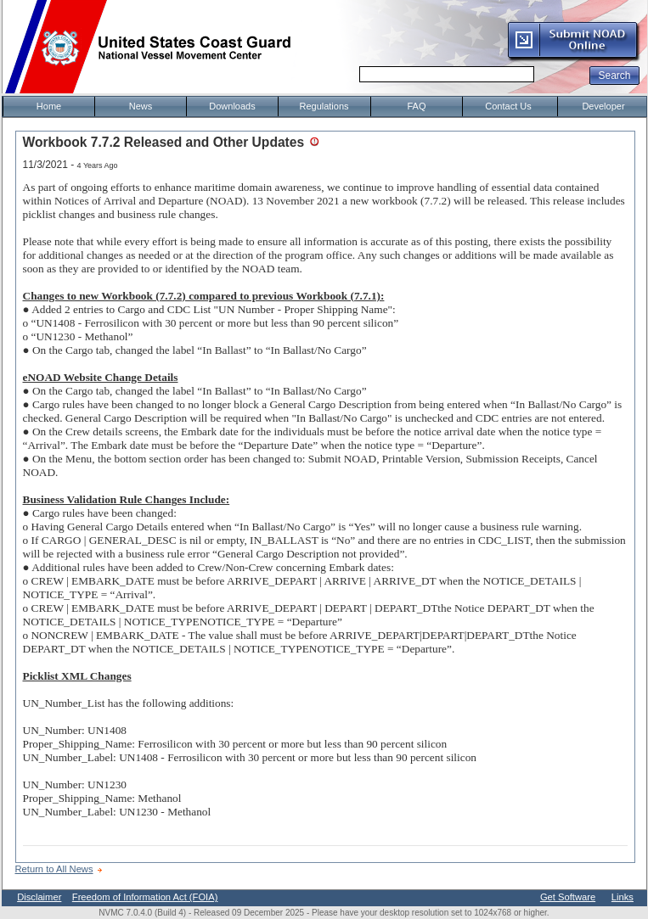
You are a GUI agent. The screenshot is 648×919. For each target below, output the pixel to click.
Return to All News (54, 869)
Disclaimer (39, 897)
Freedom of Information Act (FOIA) (145, 897)
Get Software (567, 897)
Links (622, 897)
